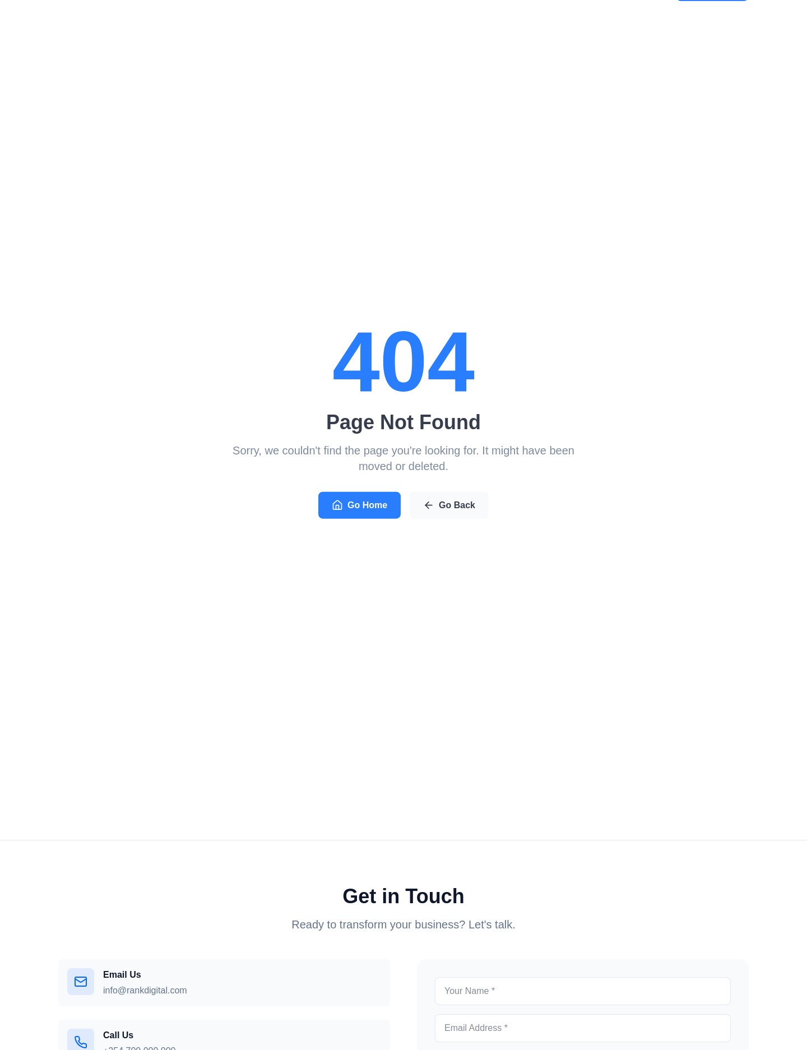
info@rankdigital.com (145, 990)
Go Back (449, 506)
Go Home (359, 506)
